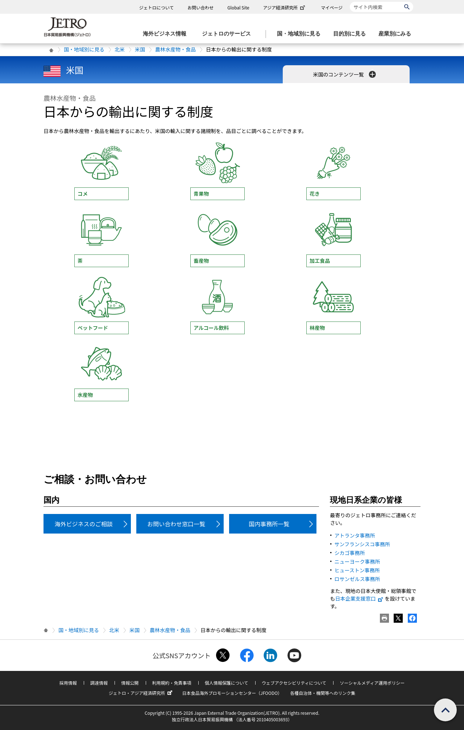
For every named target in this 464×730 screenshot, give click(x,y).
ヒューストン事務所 (357, 570)
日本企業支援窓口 (359, 598)
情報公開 (129, 683)
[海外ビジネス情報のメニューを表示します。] (167, 34)
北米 (120, 49)
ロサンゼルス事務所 (357, 578)
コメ (83, 193)
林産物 (317, 327)
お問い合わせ (200, 7)
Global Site (238, 7)
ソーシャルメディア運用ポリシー (372, 683)
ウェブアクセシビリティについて (294, 683)
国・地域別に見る (84, 49)
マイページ (332, 7)
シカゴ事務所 (349, 552)
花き (315, 193)
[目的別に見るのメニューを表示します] (351, 34)
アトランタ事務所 (354, 535)
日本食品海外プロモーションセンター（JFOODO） (232, 693)
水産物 (85, 394)
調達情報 (99, 683)
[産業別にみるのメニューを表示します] (396, 34)
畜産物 (201, 260)
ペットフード (93, 327)
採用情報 (68, 683)
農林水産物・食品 (175, 49)
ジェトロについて (156, 7)
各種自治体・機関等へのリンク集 (322, 693)
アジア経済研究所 (285, 7)
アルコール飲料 (211, 327)
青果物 (201, 193)
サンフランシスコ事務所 (362, 544)
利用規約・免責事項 (171, 683)
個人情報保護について (226, 683)
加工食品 (320, 260)
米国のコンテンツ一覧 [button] (345, 74)
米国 (140, 49)
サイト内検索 (349, 1)
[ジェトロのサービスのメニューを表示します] (228, 34)
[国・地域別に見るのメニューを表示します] (301, 34)
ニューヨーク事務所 (357, 561)
